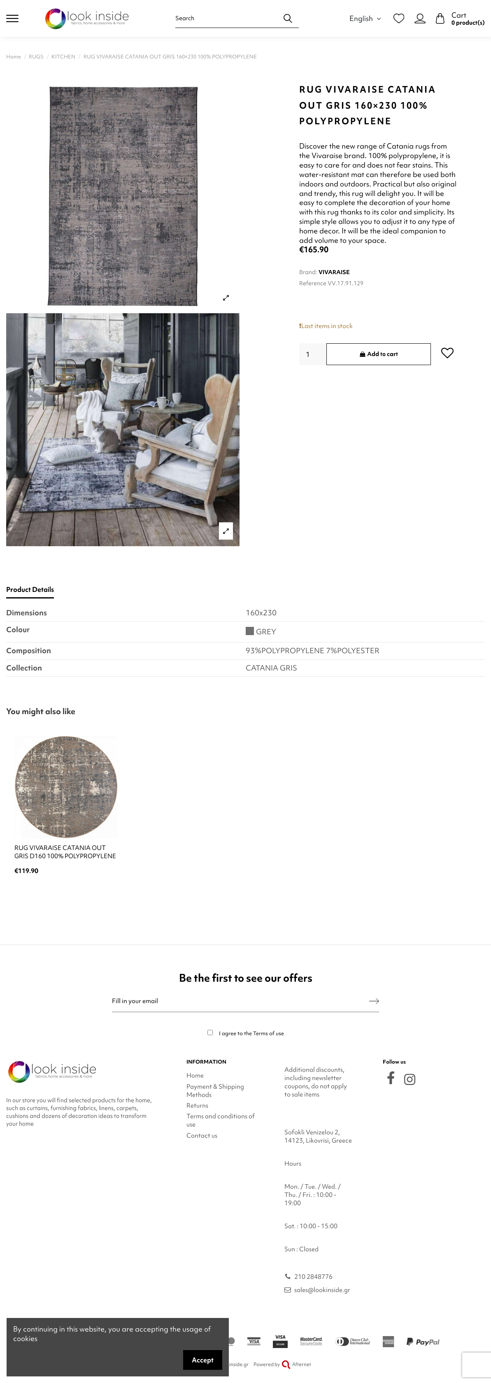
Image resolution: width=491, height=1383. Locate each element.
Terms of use (268, 1033)
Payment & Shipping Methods (215, 1091)
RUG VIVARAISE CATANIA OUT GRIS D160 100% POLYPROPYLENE (65, 852)
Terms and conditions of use (220, 1120)
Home (195, 1075)
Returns (197, 1105)
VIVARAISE (334, 272)
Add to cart (378, 354)
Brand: (308, 272)
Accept (203, 1359)
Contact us (201, 1136)
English (366, 18)
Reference (312, 283)
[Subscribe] (374, 1001)
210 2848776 (313, 1277)
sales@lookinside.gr (322, 1290)
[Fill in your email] (240, 1001)
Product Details (30, 589)
